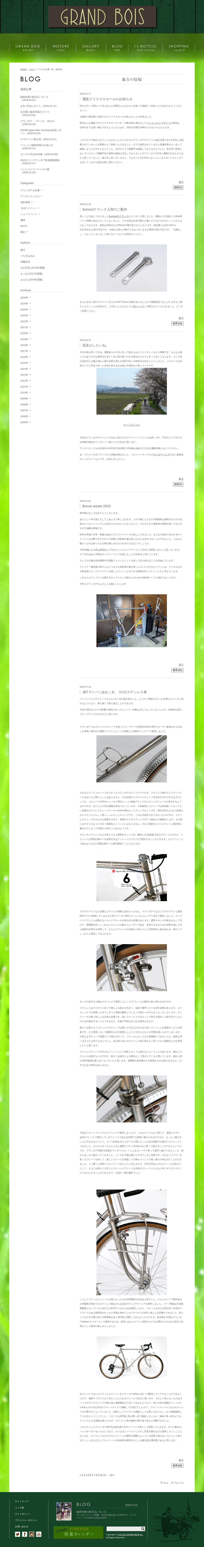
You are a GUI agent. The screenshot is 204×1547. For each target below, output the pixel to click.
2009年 (24, 398)
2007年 (24, 410)
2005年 (24, 422)
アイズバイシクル (30, 196)
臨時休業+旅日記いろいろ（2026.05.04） (34, 98)
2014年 (24, 368)
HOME (23, 69)
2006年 (24, 416)
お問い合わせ (21, 1526)
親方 (181, 182)
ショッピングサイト (160, 122)
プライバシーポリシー (26, 1520)
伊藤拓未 (25, 261)
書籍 (22, 220)
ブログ (32, 69)
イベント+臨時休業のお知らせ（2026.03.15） (36, 147)
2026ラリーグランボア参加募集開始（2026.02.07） (40, 162)
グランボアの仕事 (30, 190)
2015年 (24, 363)
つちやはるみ (27, 255)
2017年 (24, 351)
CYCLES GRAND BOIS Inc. (130, 1534)
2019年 (24, 339)
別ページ (138, 306)
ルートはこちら (131, 424)
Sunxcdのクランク (119, 216)
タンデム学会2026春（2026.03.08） (40, 154)
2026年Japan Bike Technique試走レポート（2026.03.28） (40, 132)
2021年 (24, 327)
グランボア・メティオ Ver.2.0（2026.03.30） (37, 123)
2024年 (24, 309)
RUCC (23, 226)
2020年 (24, 333)
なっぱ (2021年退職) (31, 273)
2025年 (24, 303)
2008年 (24, 404)
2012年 (24, 380)
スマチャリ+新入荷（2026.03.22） (39, 139)
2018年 (24, 345)
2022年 (24, 321)
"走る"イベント (28, 208)
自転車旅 (25, 202)
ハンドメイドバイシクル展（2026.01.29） (34, 171)
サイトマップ (21, 1501)
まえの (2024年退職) (31, 279)
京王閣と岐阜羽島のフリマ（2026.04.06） (34, 113)
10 (101, 1474)
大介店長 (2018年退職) (32, 267)
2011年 (24, 386)
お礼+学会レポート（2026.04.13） (39, 106)
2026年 (24, 297)
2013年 (24, 374)
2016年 (24, 357)
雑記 (22, 232)
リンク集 (19, 1507)
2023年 (24, 315)
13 (111, 1474)
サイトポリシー (23, 1514)
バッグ (166, 454)
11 (104, 1474)
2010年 (24, 392)
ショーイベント (28, 214)
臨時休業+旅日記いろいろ (92, 1511)
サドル (156, 454)
